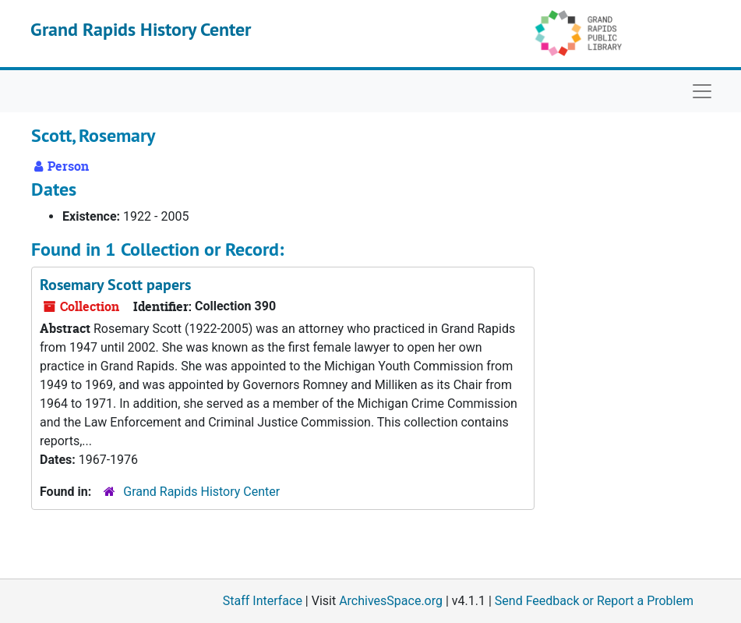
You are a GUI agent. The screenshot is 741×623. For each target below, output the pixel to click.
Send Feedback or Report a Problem (594, 600)
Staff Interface (262, 600)
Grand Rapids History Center (140, 29)
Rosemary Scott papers (115, 284)
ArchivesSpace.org (391, 600)
